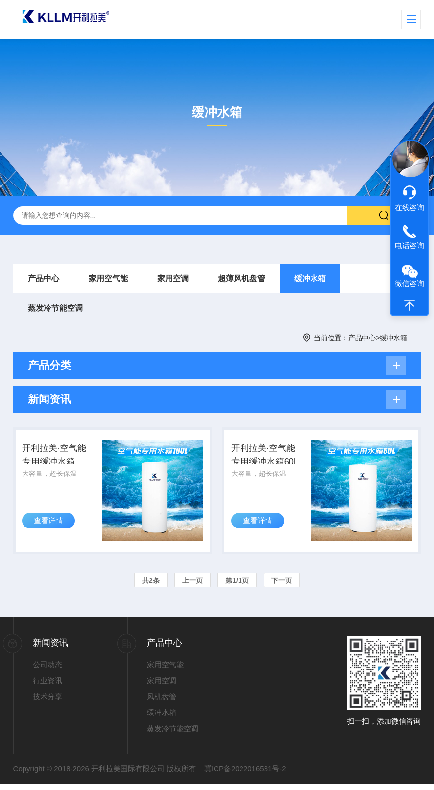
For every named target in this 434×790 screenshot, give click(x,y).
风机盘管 (161, 702)
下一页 (281, 586)
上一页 (192, 586)
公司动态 (47, 670)
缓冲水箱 (310, 278)
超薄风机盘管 (241, 278)
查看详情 (51, 531)
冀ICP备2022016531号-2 (245, 775)
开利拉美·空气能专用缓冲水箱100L (59, 460)
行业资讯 (47, 687)
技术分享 (47, 702)
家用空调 (173, 278)
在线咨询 (409, 207)
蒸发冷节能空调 (55, 308)
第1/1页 (236, 586)
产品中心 (43, 278)
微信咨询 (409, 283)
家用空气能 (108, 278)
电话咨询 (409, 245)
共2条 (151, 586)
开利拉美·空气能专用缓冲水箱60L (267, 460)
